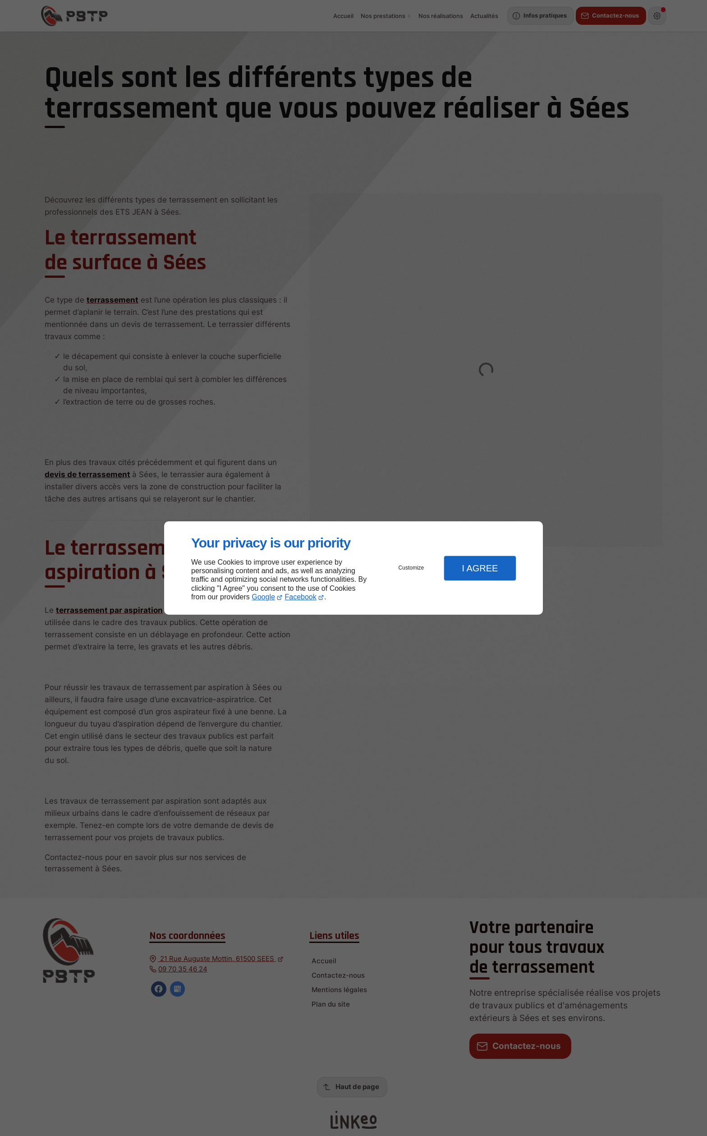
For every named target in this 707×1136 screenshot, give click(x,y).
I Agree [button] (480, 568)
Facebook (301, 597)
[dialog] (353, 568)
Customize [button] (411, 568)
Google (263, 597)
